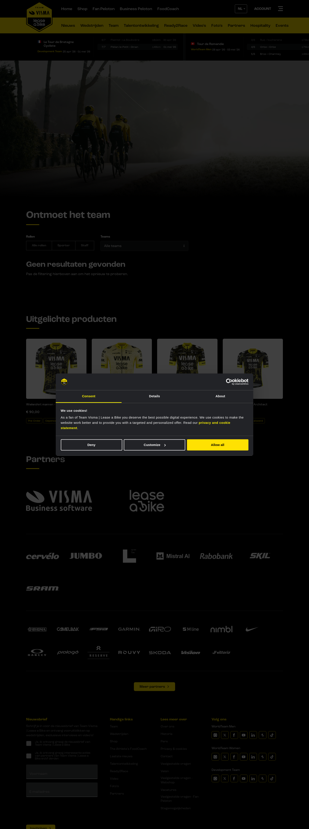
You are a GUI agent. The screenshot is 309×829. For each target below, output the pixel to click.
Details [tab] (154, 396)
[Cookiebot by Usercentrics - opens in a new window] (229, 381)
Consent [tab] (88, 396)
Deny (91, 445)
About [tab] (220, 396)
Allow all (217, 445)
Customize (155, 445)
